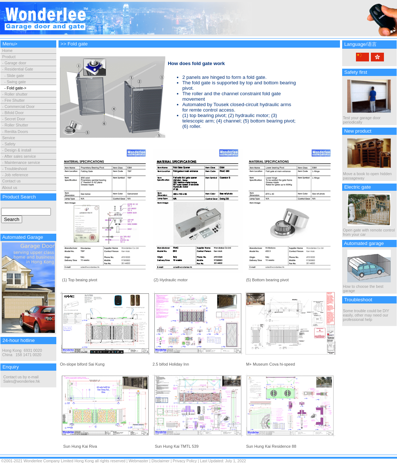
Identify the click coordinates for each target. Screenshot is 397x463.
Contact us (11, 181)
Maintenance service (22, 162)
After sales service (20, 156)
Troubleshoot (15, 168)
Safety (9, 144)
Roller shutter (15, 94)
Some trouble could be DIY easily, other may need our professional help (366, 315)
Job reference (16, 175)
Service (8, 138)
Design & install (17, 150)
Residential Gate (18, 69)
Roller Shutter (16, 125)
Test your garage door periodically (367, 118)
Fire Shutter (14, 100)
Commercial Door (19, 106)
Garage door (15, 63)
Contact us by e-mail (21, 377)
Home (6, 50)
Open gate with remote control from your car (369, 230)
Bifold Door (14, 112)
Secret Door (14, 119)
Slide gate (15, 75)
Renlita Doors (16, 131)
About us (9, 187)
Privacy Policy (185, 461)
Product (9, 57)
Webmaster (138, 461)
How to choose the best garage (367, 287)
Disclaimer (160, 461)
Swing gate (16, 82)
